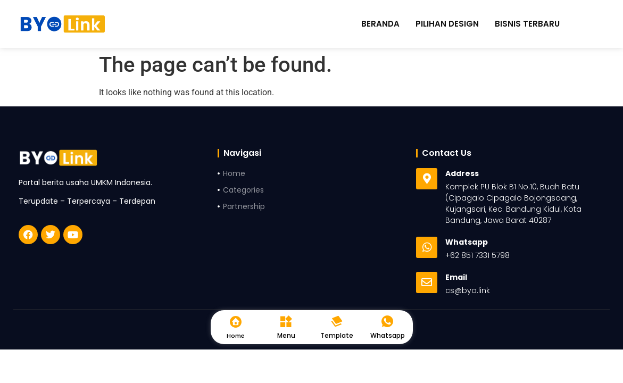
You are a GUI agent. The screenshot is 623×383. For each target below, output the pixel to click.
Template (336, 335)
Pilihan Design (447, 24)
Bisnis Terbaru (527, 24)
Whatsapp (387, 335)
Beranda (380, 24)
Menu (286, 335)
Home (236, 335)
